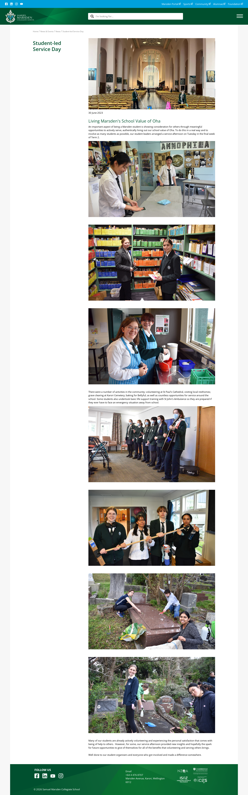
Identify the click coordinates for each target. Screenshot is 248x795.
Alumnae (219, 4)
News (58, 31)
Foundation (235, 4)
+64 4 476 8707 (134, 774)
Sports (188, 4)
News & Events (46, 31)
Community (203, 4)
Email (129, 771)
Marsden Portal (171, 4)
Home (35, 31)
